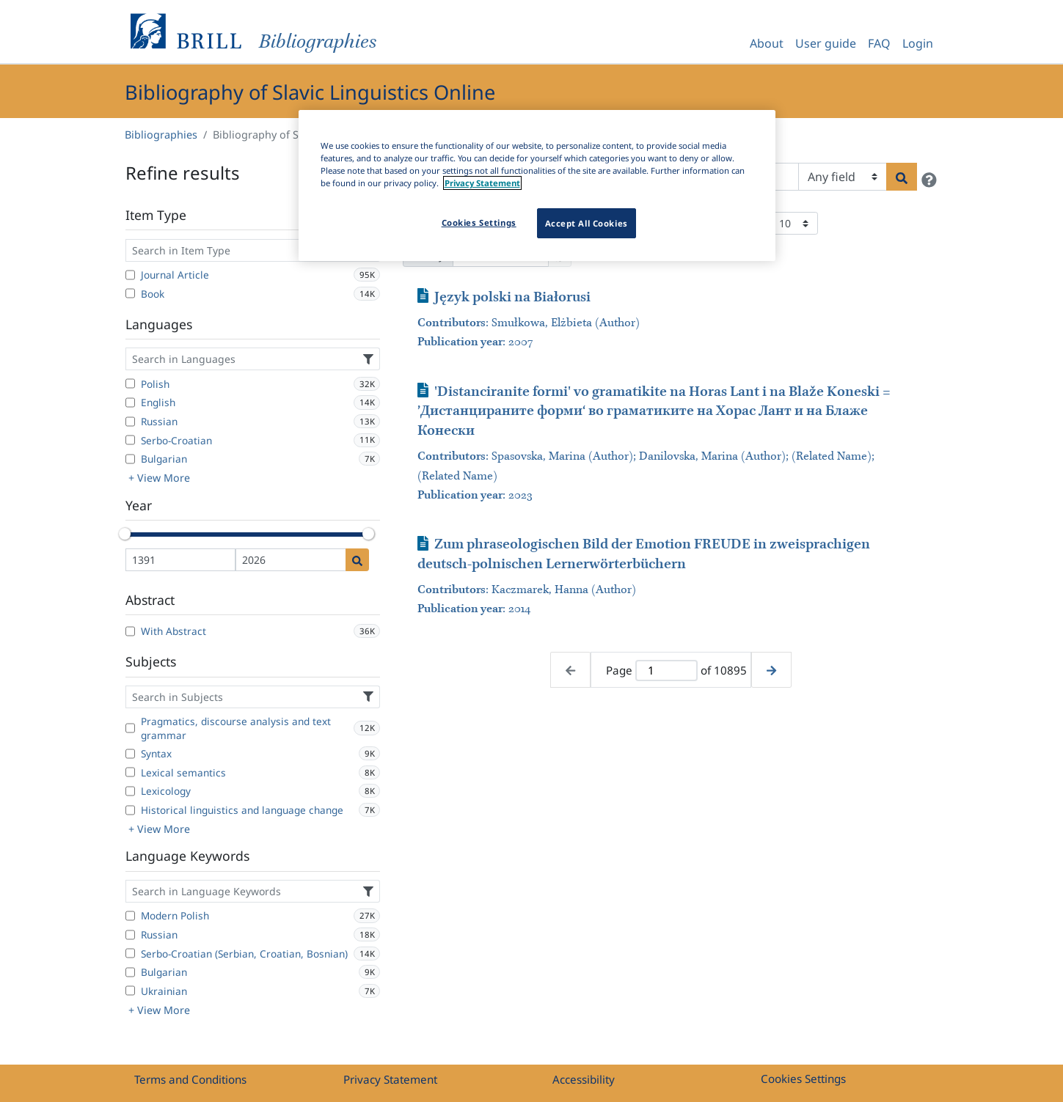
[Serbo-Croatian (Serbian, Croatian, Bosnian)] (130, 953)
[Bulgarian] (130, 459)
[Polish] (130, 383)
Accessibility (583, 1079)
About (766, 43)
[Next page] (771, 669)
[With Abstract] (130, 631)
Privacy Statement (390, 1079)
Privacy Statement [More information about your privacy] (482, 182)
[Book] (130, 293)
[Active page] (666, 670)
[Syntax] (130, 753)
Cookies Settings (803, 1078)
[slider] (125, 534)
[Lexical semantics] (130, 772)
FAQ (879, 43)
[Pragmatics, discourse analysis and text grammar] (130, 728)
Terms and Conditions (190, 1079)
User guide (825, 43)
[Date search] (357, 559)
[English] (130, 402)
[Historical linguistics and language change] (130, 810)
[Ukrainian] (130, 990)
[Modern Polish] (130, 915)
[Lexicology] (130, 791)
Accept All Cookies (586, 223)
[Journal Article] (130, 275)
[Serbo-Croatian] (130, 440)
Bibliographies (161, 135)
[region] (537, 185)
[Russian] (130, 421)
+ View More (159, 478)
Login (917, 43)
